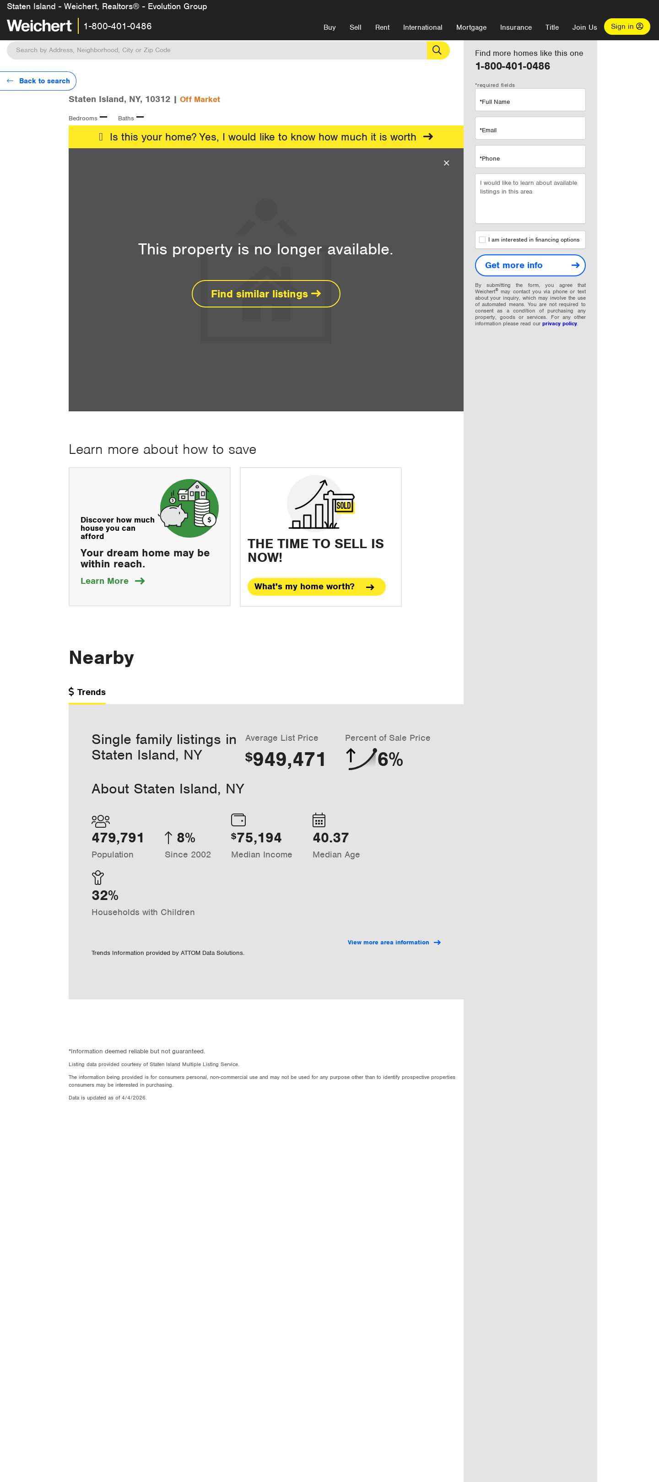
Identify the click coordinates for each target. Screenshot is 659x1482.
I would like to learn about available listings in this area (530, 198)
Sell (356, 27)
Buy (330, 27)
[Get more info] (530, 265)
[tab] (87, 695)
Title (552, 27)
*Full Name (495, 102)
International (423, 27)
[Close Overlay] (446, 163)
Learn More (113, 581)
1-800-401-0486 (117, 26)
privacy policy (559, 323)
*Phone (490, 158)
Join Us (585, 27)
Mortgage (471, 27)
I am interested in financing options (529, 240)
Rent (382, 27)
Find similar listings (266, 294)
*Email (488, 130)
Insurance (516, 27)
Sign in (627, 26)
